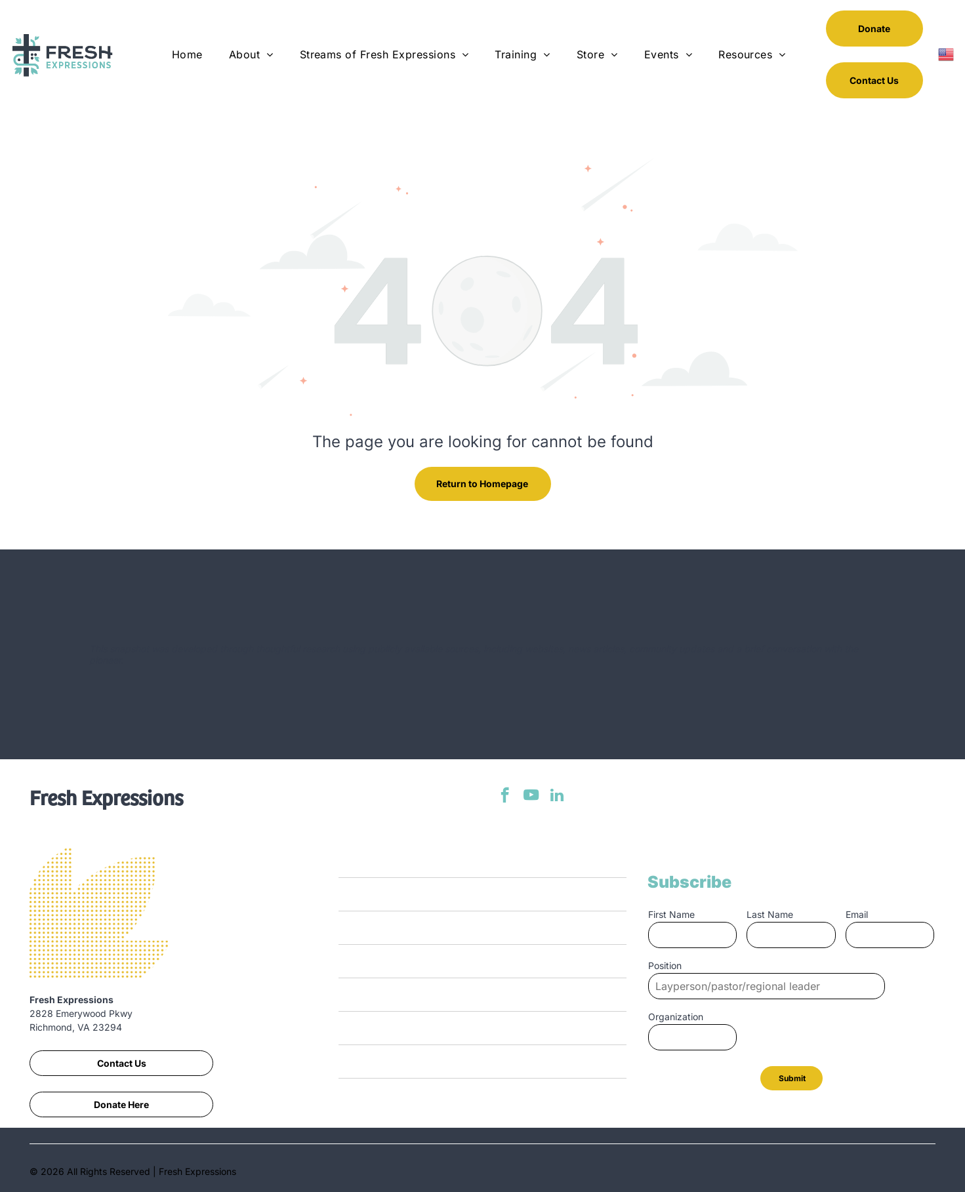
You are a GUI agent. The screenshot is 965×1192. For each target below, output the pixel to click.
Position (665, 965)
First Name (671, 914)
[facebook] (504, 797)
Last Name (770, 914)
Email (857, 914)
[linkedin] (557, 797)
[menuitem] (187, 54)
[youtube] (531, 797)
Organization (675, 1016)
